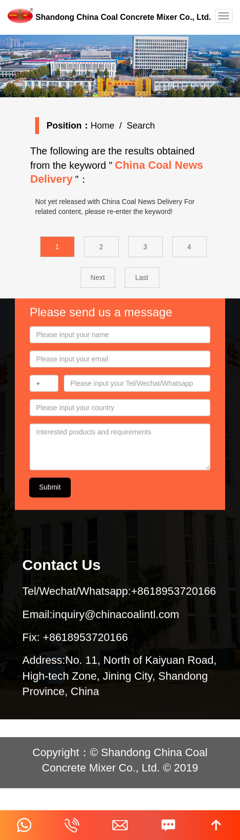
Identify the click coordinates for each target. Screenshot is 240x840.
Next (102, 277)
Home (104, 126)
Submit (50, 492)
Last (145, 277)
